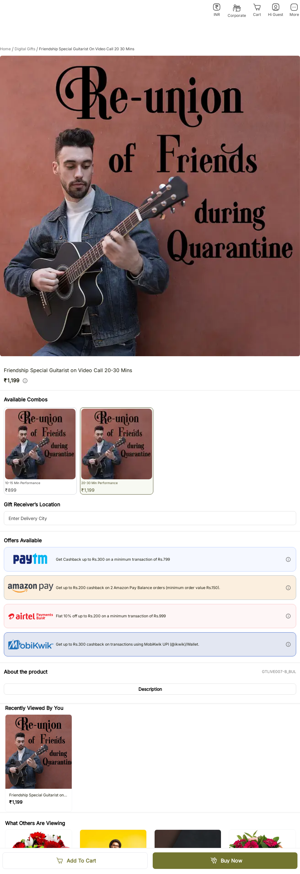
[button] (150, 689)
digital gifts (27, 49)
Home (7, 49)
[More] (294, 10)
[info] (25, 381)
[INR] (217, 10)
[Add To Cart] (75, 860)
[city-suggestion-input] (150, 518)
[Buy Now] (225, 860)
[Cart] (257, 10)
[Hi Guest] (275, 10)
